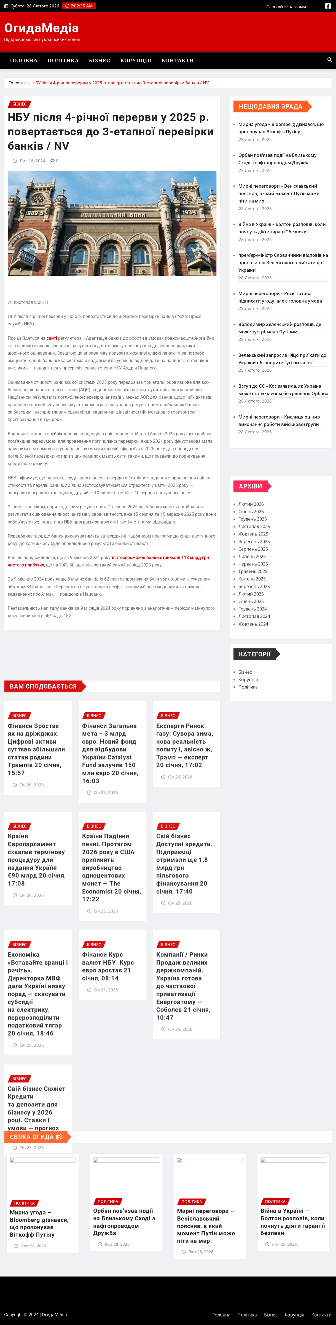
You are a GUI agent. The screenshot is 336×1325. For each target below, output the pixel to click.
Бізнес (100, 61)
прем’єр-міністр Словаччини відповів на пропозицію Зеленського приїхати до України (283, 278)
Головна (23, 61)
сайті (52, 362)
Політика (63, 61)
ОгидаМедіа (41, 27)
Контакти (177, 61)
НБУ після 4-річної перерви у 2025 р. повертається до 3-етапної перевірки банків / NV (121, 83)
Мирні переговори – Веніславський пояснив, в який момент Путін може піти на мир (278, 209)
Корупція (136, 61)
